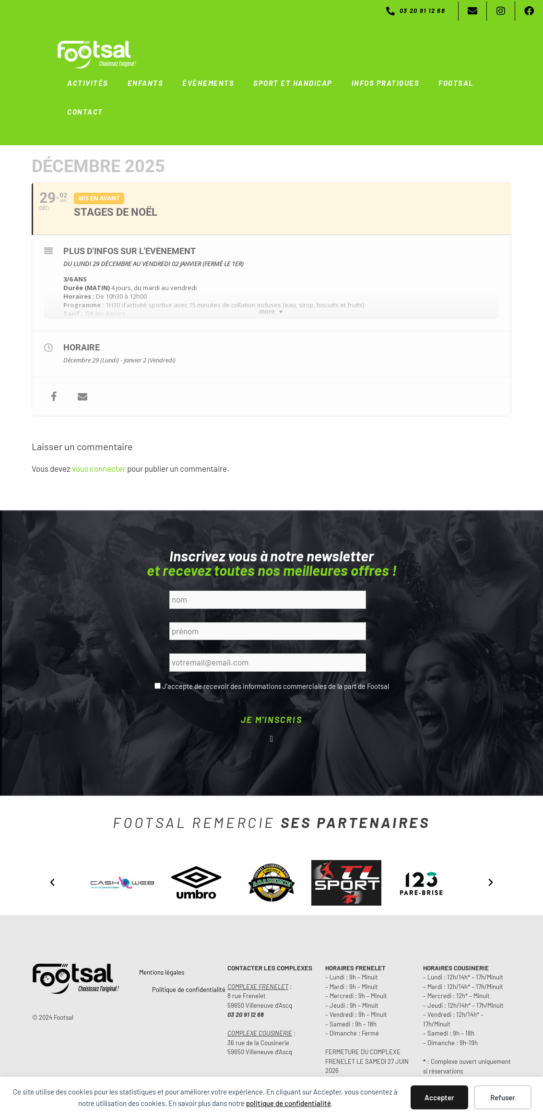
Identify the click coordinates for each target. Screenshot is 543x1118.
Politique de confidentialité (188, 989)
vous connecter (99, 468)
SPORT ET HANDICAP (292, 83)
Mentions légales (161, 972)
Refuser (502, 1097)
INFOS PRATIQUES (386, 83)
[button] (52, 882)
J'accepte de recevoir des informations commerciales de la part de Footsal (275, 686)
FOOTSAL (455, 83)
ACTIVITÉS (87, 83)
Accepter (439, 1097)
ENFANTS (146, 83)
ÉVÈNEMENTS (208, 83)
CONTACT (85, 111)
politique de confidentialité (288, 1103)
